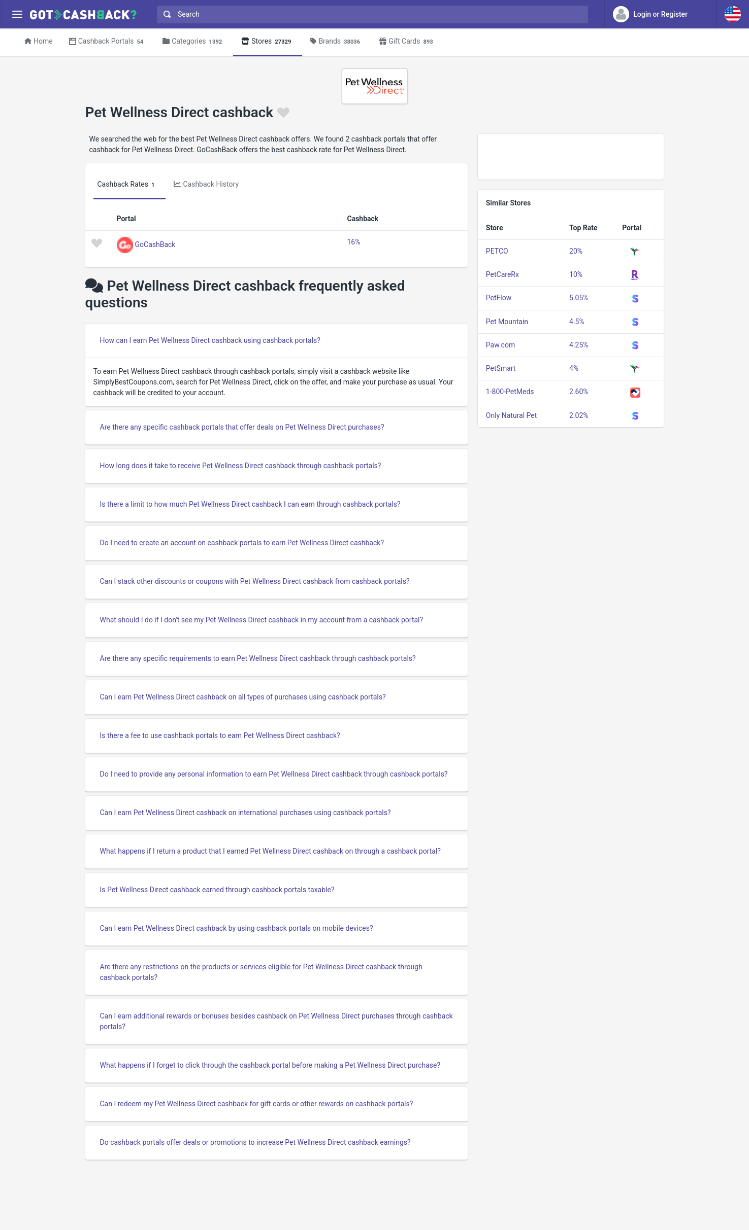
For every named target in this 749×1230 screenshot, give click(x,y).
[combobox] (370, 14)
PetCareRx (502, 274)
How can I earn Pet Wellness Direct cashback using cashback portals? (210, 340)
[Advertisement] (571, 157)
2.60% (579, 392)
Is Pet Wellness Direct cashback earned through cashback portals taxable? (217, 890)
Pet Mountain (507, 322)
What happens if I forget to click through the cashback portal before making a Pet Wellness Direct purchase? (270, 1065)
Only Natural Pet (511, 415)
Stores (267, 42)
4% (573, 368)
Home (38, 41)
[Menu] (17, 14)
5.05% (579, 298)
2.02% (579, 415)
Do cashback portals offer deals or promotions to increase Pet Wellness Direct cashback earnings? (255, 1142)
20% (575, 251)
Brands (336, 42)
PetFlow (498, 298)
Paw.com (500, 345)
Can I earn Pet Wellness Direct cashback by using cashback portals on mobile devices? (236, 928)
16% (354, 242)
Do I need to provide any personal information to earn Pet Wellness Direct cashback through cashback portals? (274, 774)
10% (575, 274)
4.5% (576, 322)
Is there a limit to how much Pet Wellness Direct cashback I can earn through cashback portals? (250, 504)
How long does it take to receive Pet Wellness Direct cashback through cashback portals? (240, 466)
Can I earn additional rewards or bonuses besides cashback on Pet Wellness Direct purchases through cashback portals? (276, 1021)
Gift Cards (407, 42)
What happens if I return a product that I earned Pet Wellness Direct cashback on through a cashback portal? (270, 851)
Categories (193, 42)
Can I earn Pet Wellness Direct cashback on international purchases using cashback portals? (245, 813)
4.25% (579, 345)
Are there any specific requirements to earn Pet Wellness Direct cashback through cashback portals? (258, 658)
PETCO (497, 251)
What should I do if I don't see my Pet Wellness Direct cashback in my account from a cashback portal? (262, 620)
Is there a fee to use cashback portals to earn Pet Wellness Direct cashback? (220, 735)
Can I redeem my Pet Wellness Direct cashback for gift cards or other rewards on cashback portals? (256, 1104)
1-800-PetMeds (510, 392)
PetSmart (501, 368)
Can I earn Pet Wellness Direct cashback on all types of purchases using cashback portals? (243, 697)
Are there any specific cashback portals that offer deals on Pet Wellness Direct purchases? (242, 427)
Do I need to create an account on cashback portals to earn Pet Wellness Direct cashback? (242, 543)
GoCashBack (155, 244)
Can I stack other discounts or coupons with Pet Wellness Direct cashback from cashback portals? (255, 581)
